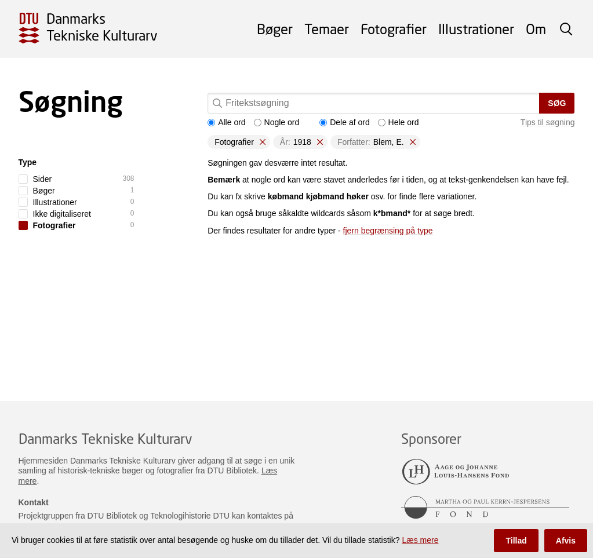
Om (536, 28)
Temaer (326, 28)
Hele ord (398, 122)
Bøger (275, 28)
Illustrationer (476, 28)
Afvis (566, 540)
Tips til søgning (548, 122)
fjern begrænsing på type (388, 230)
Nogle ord (277, 122)
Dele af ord (344, 122)
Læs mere (420, 540)
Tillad (515, 540)
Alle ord (226, 122)
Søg (557, 103)
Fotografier (394, 28)
